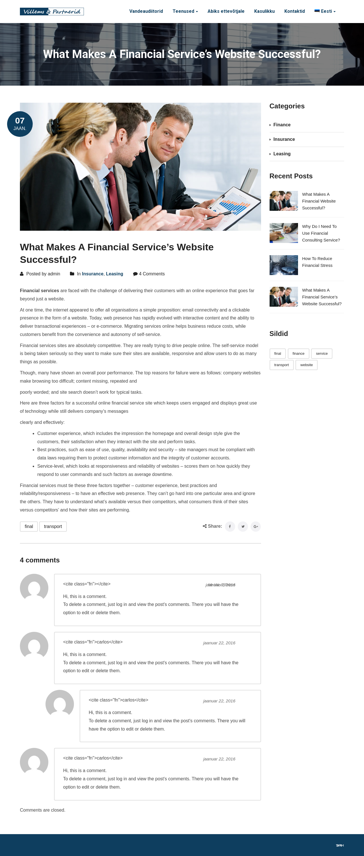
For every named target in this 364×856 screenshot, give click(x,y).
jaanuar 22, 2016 (219, 642)
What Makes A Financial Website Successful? (319, 201)
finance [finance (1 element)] (299, 353)
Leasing (114, 273)
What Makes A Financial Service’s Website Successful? (322, 297)
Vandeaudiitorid (146, 11)
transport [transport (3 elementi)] (281, 365)
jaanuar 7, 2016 (220, 584)
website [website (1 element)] (306, 365)
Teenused (183, 11)
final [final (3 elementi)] (277, 353)
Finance (282, 124)
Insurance (93, 273)
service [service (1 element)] (322, 353)
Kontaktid (294, 11)
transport (53, 526)
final (29, 526)
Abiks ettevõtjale (226, 11)
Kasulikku (264, 11)
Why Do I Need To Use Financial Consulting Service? (321, 233)
